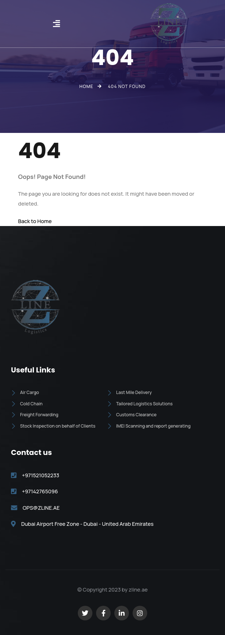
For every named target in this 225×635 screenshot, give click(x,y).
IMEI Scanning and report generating (149, 426)
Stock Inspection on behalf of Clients (53, 426)
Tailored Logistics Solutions (140, 404)
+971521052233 (40, 475)
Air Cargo (25, 392)
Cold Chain (26, 404)
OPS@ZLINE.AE (41, 507)
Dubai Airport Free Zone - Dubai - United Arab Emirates (87, 523)
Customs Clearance (132, 415)
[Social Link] (85, 613)
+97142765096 (40, 491)
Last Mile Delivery (129, 392)
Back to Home (35, 221)
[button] (56, 24)
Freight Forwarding (34, 415)
